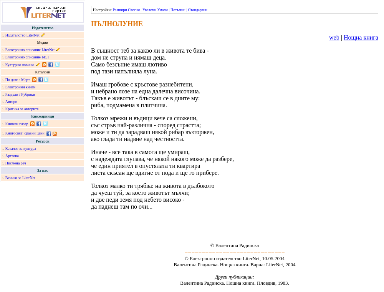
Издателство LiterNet (22, 35)
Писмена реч (15, 163)
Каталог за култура (20, 148)
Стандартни (197, 10)
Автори (11, 102)
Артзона (12, 156)
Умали (162, 10)
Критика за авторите (22, 109)
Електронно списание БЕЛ (27, 57)
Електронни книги (20, 87)
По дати (11, 80)
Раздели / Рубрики (20, 94)
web (334, 37)
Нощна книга (361, 37)
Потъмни (177, 10)
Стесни (134, 10)
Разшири (120, 10)
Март (25, 80)
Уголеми (149, 10)
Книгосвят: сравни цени (25, 133)
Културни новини (19, 65)
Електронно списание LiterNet (30, 50)
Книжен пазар (16, 124)
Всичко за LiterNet (20, 178)
